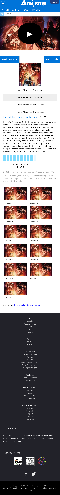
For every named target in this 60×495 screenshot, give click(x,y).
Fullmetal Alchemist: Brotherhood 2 (30, 97)
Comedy (30, 410)
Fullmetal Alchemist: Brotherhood (20, 116)
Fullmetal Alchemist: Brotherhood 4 (30, 112)
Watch (5, 9)
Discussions (30, 380)
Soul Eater (30, 359)
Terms (30, 332)
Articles (30, 341)
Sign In (54, 2)
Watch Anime (30, 324)
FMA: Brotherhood (30, 365)
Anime (15, 9)
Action (30, 408)
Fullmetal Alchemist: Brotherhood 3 (30, 104)
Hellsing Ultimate (30, 354)
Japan (30, 393)
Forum (30, 344)
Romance (30, 419)
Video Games (30, 395)
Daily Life (30, 413)
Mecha (30, 416)
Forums (36, 9)
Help (30, 329)
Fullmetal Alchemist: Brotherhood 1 (30, 90)
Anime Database (30, 377)
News (25, 9)
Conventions (30, 398)
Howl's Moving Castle (30, 362)
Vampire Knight (30, 367)
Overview (30, 321)
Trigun (30, 357)
